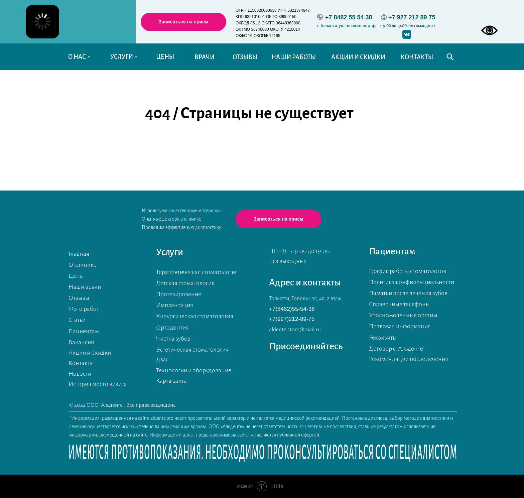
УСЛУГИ (121, 56)
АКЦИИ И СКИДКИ (358, 57)
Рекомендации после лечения (408, 359)
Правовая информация (400, 326)
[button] (183, 22)
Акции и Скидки (90, 352)
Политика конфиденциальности (411, 282)
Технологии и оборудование (193, 370)
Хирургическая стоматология (194, 316)
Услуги (169, 252)
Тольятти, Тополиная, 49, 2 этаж (305, 298)
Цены (76, 275)
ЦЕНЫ (165, 56)
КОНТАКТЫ (417, 57)
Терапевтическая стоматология (197, 272)
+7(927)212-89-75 (292, 319)
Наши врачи (85, 286)
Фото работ (84, 308)
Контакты (81, 363)
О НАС (77, 56)
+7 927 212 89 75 (411, 17)
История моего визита (98, 384)
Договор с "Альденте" (396, 348)
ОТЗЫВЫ (245, 57)
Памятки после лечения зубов (408, 293)
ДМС (162, 360)
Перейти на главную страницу (256, 147)
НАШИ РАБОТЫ (293, 57)
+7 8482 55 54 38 (348, 17)
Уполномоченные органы (403, 315)
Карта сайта (171, 380)
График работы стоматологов (407, 271)
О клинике (83, 264)
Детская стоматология (185, 283)
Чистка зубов (173, 338)
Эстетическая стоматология (192, 349)
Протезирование (178, 294)
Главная (79, 253)
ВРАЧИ (204, 57)
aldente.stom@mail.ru (295, 330)
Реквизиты (383, 337)
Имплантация (174, 305)
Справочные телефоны (399, 304)
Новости (80, 373)
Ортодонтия (172, 327)
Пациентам (84, 331)
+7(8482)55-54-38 (292, 309)
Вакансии (81, 342)
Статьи (77, 320)
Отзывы (79, 297)
